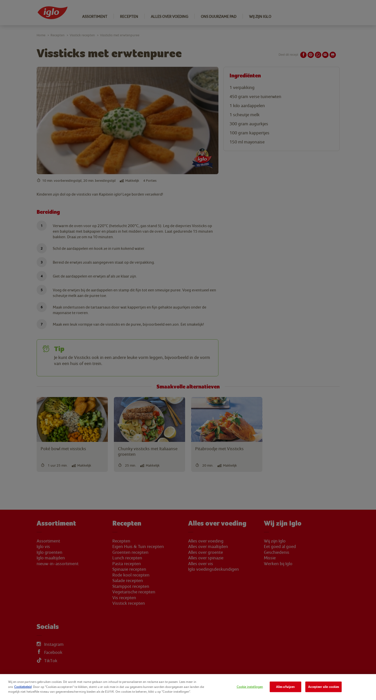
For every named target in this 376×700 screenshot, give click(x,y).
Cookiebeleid (23, 687)
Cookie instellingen (250, 687)
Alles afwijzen (285, 687)
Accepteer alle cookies (323, 687)
